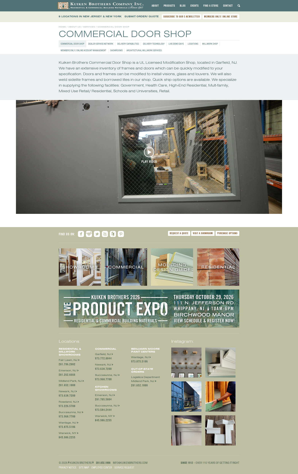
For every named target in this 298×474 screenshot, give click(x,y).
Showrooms (116, 50)
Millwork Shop (210, 43)
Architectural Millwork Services (144, 50)
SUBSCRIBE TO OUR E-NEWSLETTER (181, 16)
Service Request (124, 467)
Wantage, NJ (67, 422)
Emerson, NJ (67, 370)
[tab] (155, 6)
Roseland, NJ (68, 401)
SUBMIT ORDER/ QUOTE (141, 16)
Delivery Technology (154, 43)
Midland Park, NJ (70, 381)
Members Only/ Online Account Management (83, 50)
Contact (228, 6)
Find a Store (210, 6)
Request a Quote (179, 233)
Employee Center (101, 467)
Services (89, 27)
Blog (183, 6)
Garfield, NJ (103, 354)
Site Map (84, 467)
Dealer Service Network (100, 43)
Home (62, 27)
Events (194, 6)
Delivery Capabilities (128, 43)
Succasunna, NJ (70, 412)
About (155, 6)
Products (169, 6)
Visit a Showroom (203, 233)
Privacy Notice (67, 467)
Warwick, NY (67, 433)
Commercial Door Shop (72, 43)
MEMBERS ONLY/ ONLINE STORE (221, 16)
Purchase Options (227, 233)
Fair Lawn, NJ (68, 360)
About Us (74, 27)
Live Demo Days (176, 43)
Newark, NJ (67, 391)
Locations (193, 43)
